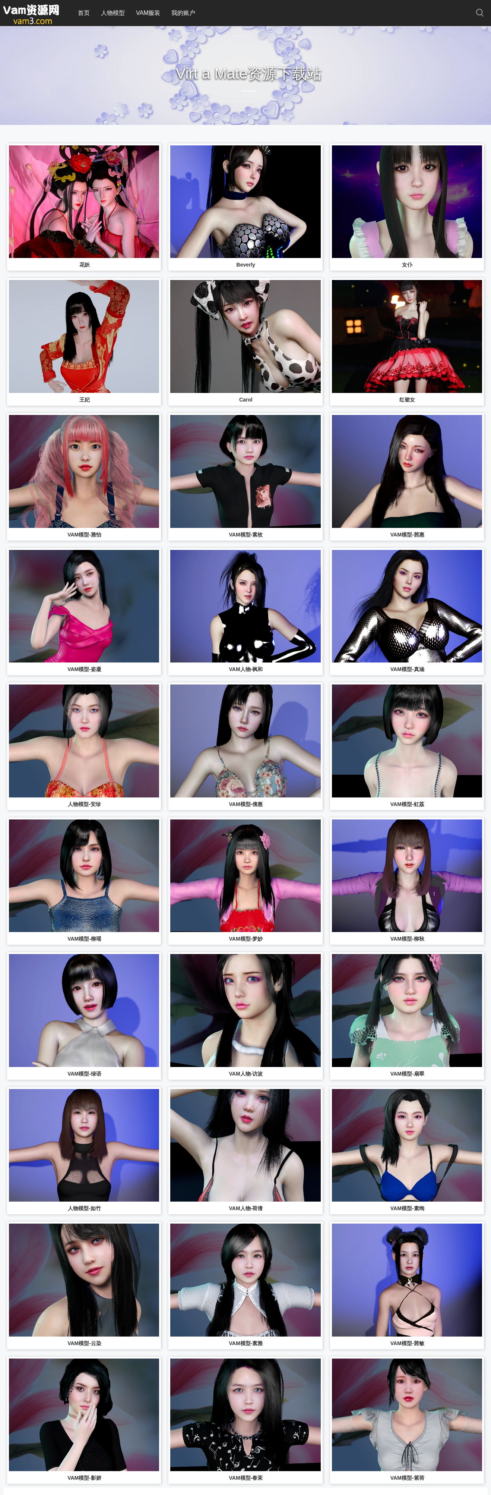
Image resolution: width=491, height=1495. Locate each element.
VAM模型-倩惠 (246, 804)
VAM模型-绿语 (84, 1074)
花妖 (84, 265)
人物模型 (113, 13)
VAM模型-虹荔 (407, 804)
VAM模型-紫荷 (407, 1478)
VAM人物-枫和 (246, 669)
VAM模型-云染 (84, 1343)
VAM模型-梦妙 (246, 939)
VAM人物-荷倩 (246, 1208)
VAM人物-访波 (246, 1074)
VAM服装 (148, 13)
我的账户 (183, 13)
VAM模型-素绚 (407, 1208)
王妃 (84, 400)
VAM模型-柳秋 (407, 939)
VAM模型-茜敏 (407, 1343)
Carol (246, 400)
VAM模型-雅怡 (84, 535)
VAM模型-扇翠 (407, 1074)
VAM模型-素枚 (246, 535)
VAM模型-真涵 (407, 669)
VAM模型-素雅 (246, 1343)
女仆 (407, 265)
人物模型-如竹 (84, 1208)
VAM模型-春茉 (246, 1478)
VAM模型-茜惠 (407, 535)
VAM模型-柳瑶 (84, 939)
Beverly (246, 265)
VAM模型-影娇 (84, 1478)
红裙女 (407, 400)
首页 (84, 13)
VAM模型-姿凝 (84, 669)
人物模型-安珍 (84, 804)
